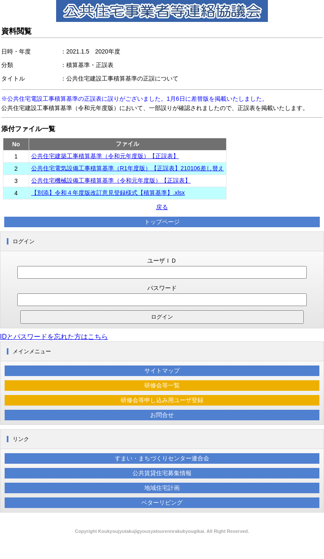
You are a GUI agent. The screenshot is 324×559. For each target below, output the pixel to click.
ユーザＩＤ (162, 260)
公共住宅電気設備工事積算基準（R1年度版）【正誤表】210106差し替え (127, 168)
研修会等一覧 (162, 385)
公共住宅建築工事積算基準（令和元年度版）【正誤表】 (105, 156)
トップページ (162, 221)
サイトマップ (162, 370)
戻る (162, 207)
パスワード (162, 288)
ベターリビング (162, 502)
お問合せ (162, 414)
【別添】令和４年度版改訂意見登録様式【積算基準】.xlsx (108, 192)
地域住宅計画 (162, 487)
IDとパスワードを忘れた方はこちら (54, 336)
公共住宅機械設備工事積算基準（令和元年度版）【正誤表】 (111, 180)
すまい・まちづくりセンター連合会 (162, 458)
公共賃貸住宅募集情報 (162, 473)
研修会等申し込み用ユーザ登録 (162, 400)
